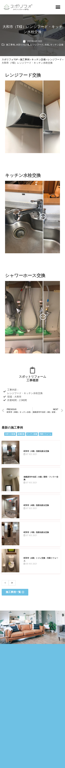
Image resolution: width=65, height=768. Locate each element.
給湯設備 (21, 434)
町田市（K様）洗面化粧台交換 (36, 505)
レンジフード (36, 44)
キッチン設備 (56, 44)
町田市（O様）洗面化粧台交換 (36, 451)
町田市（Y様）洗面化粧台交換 (36, 532)
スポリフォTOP (10, 59)
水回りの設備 (22, 44)
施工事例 (10, 44)
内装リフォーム (45, 434)
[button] (58, 7)
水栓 (47, 44)
